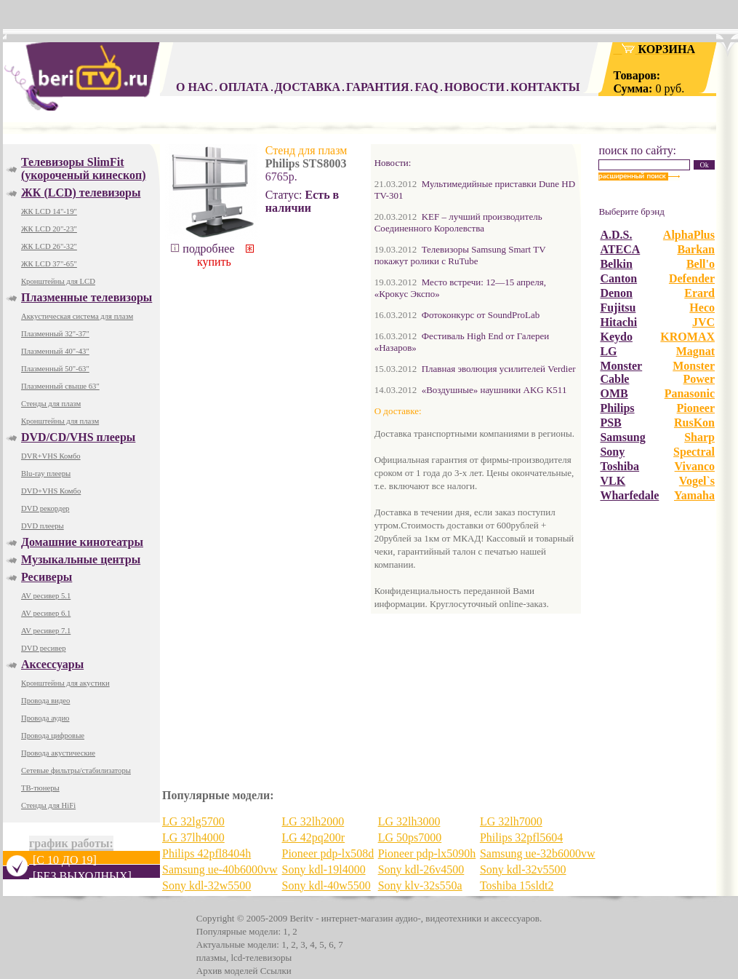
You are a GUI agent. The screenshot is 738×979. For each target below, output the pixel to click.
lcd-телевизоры (261, 957)
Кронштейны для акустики (65, 683)
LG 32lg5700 (193, 821)
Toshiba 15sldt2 (517, 885)
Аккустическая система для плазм (77, 316)
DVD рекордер (45, 508)
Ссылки (276, 970)
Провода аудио (45, 718)
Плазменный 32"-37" (55, 334)
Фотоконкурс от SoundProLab (481, 314)
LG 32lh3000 (409, 821)
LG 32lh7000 (511, 821)
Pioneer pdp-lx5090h (427, 853)
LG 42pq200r (313, 837)
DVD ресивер (43, 648)
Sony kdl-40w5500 (326, 885)
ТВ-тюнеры (40, 788)
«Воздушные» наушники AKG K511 (494, 389)
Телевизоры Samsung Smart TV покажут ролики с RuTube (460, 255)
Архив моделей (227, 970)
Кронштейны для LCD (58, 281)
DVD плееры (42, 526)
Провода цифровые (52, 736)
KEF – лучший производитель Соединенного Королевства (458, 222)
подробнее (202, 248)
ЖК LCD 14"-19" (49, 211)
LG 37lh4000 (193, 837)
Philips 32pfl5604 (521, 837)
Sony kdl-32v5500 (523, 869)
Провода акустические (58, 753)
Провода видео (45, 701)
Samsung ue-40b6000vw (220, 869)
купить (224, 256)
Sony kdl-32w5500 (206, 885)
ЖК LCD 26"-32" (49, 246)
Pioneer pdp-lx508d (328, 853)
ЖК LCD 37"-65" (49, 264)
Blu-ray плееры (46, 473)
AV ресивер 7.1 (46, 631)
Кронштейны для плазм (60, 421)
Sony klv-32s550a (420, 885)
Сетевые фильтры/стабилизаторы (76, 770)
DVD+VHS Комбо (51, 491)
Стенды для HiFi (48, 805)
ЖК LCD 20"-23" (49, 229)
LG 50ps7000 (410, 837)
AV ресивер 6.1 (46, 613)
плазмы (211, 957)
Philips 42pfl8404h (206, 853)
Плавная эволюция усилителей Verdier (499, 368)
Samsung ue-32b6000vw (537, 853)
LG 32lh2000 (313, 821)
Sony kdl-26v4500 (421, 869)
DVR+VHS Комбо (51, 456)
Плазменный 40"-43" (55, 351)
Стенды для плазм (51, 404)
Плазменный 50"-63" (55, 369)
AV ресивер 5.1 (46, 596)
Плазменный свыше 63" (60, 386)
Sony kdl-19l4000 (324, 869)
